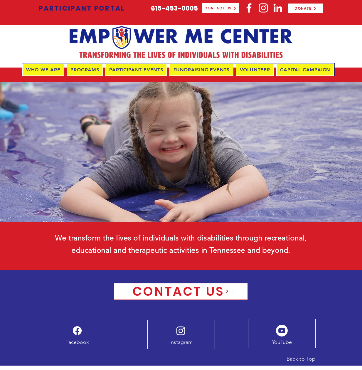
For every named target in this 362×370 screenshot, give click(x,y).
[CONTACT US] (220, 8)
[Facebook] (249, 8)
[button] (43, 69)
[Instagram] (263, 8)
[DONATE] (306, 8)
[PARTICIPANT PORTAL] (82, 8)
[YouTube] (282, 342)
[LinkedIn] (278, 8)
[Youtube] (282, 331)
